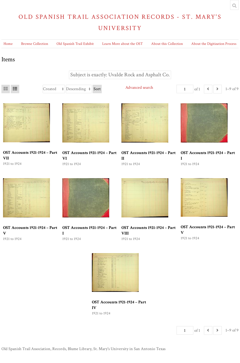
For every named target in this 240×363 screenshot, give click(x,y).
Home (8, 43)
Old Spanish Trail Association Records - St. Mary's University (120, 22)
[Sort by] (54, 89)
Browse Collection (34, 43)
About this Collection (167, 43)
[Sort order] (79, 89)
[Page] (184, 89)
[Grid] (5, 89)
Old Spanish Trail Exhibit (75, 43)
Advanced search (139, 87)
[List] (15, 89)
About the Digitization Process (213, 43)
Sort (97, 89)
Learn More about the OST (122, 43)
